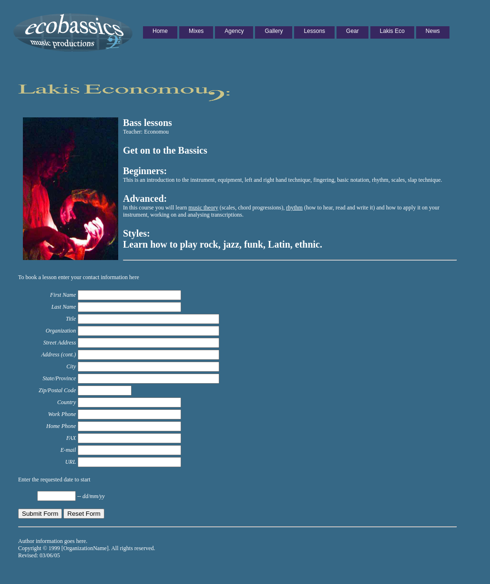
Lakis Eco (392, 31)
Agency (234, 31)
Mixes (196, 31)
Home (160, 31)
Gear (352, 31)
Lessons (314, 31)
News (433, 31)
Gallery (274, 31)
